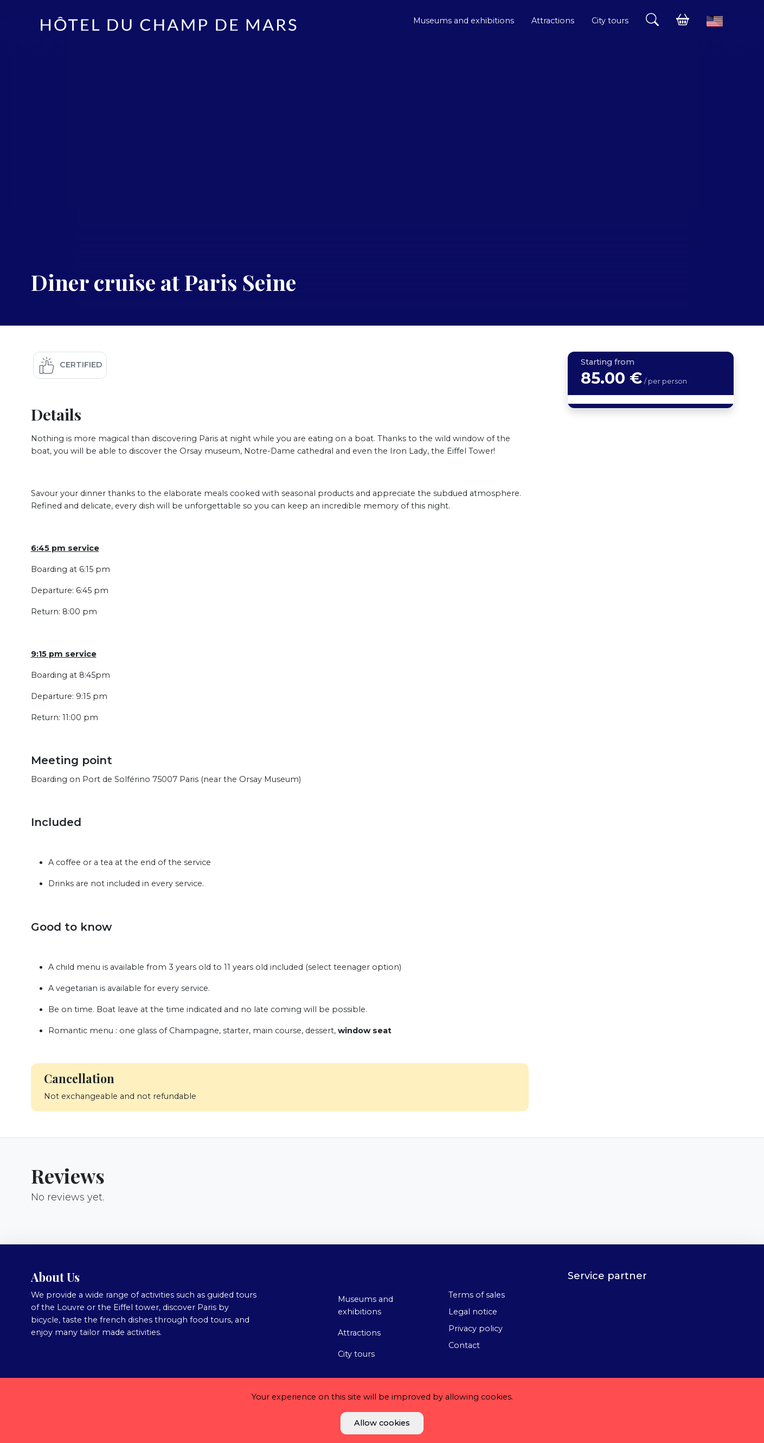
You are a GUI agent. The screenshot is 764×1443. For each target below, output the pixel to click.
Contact (464, 1345)
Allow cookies (382, 1423)
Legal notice (472, 1312)
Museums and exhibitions (463, 21)
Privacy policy (475, 1328)
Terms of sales (476, 1295)
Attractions (552, 21)
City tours (610, 21)
